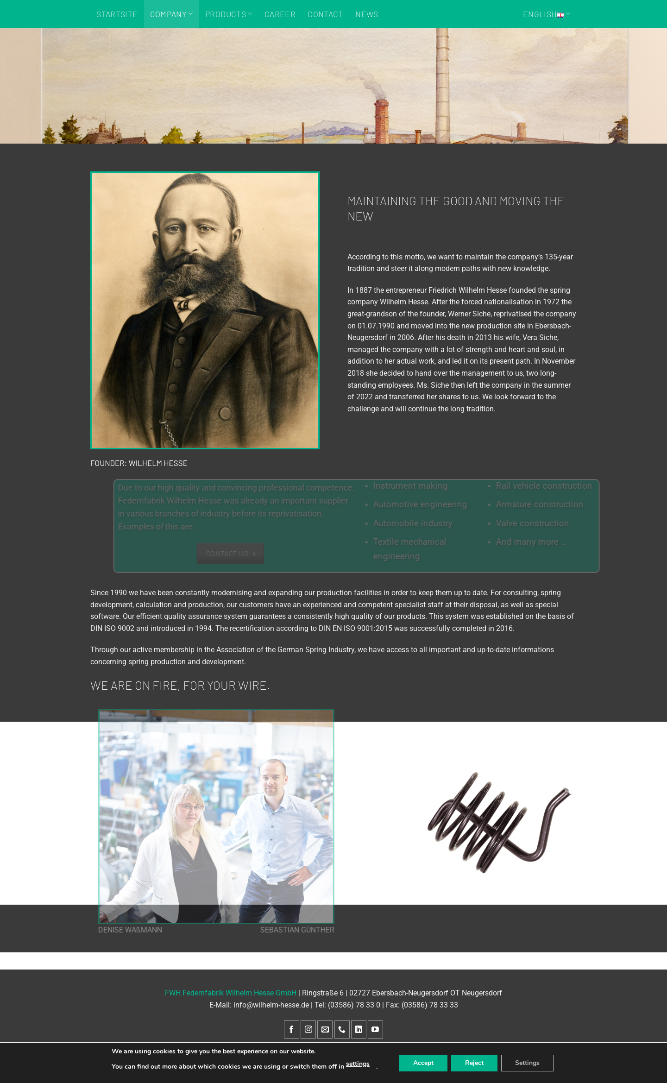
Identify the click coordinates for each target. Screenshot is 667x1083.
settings (358, 1063)
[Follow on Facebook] (291, 1029)
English (547, 14)
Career (280, 14)
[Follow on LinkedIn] (358, 1029)
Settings (527, 1062)
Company (171, 14)
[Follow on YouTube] (375, 1029)
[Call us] (342, 1029)
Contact (325, 14)
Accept (423, 1062)
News (366, 14)
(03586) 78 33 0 (354, 1005)
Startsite (117, 14)
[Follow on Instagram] (308, 1029)
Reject (474, 1062)
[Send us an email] (325, 1029)
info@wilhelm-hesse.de (271, 1005)
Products (228, 14)
